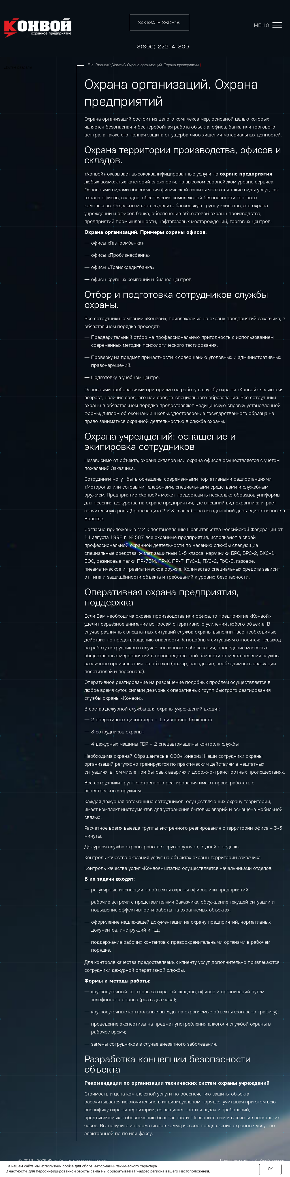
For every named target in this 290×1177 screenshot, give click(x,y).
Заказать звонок (159, 23)
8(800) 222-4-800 (163, 47)
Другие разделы (18, 67)
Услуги (117, 65)
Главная (102, 65)
